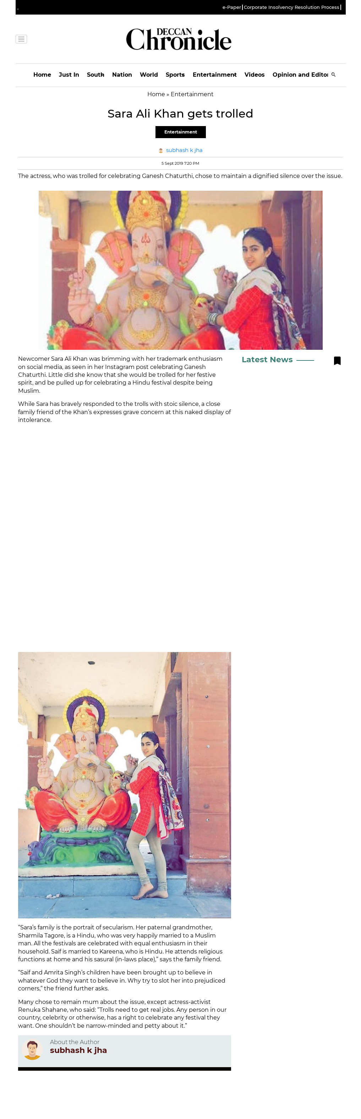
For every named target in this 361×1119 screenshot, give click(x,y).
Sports (175, 74)
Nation (122, 74)
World (149, 74)
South (95, 74)
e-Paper (232, 7)
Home (42, 74)
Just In (69, 74)
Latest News (267, 359)
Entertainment (215, 74)
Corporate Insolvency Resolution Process (291, 7)
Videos (255, 74)
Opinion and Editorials (306, 74)
